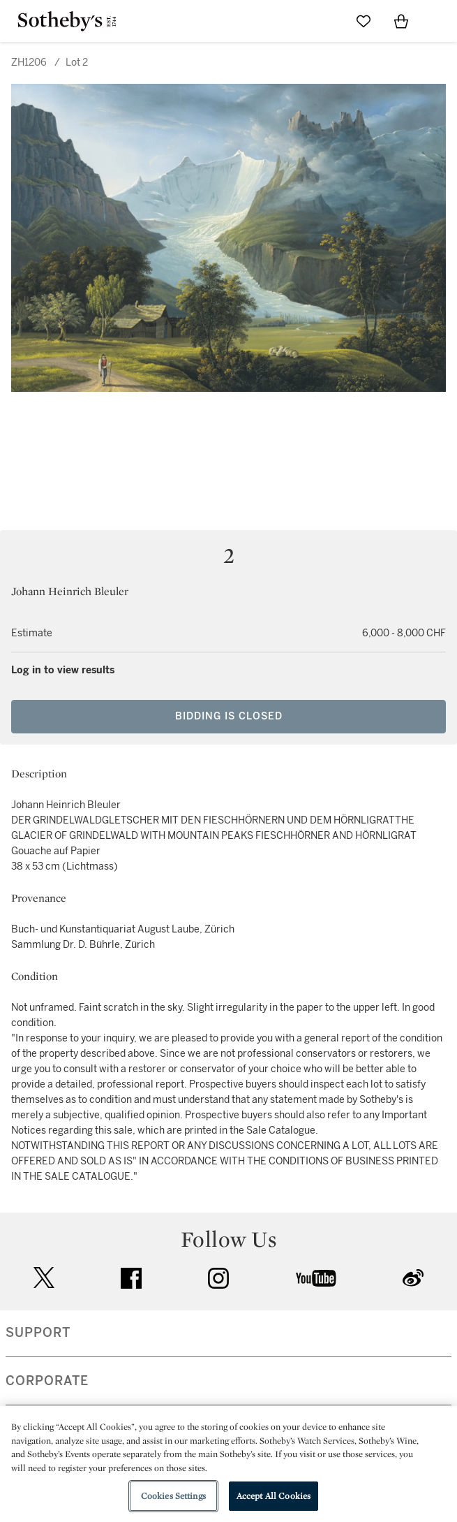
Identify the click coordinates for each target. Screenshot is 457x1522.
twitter (43, 1278)
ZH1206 (29, 62)
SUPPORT (38, 1332)
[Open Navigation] (439, 20)
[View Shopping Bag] (401, 21)
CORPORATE (47, 1381)
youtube (316, 1278)
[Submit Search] (326, 21)
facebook (131, 1278)
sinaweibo (413, 1278)
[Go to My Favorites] (363, 21)
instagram (218, 1278)
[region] (228, 1464)
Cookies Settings (173, 1496)
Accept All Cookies (273, 1496)
